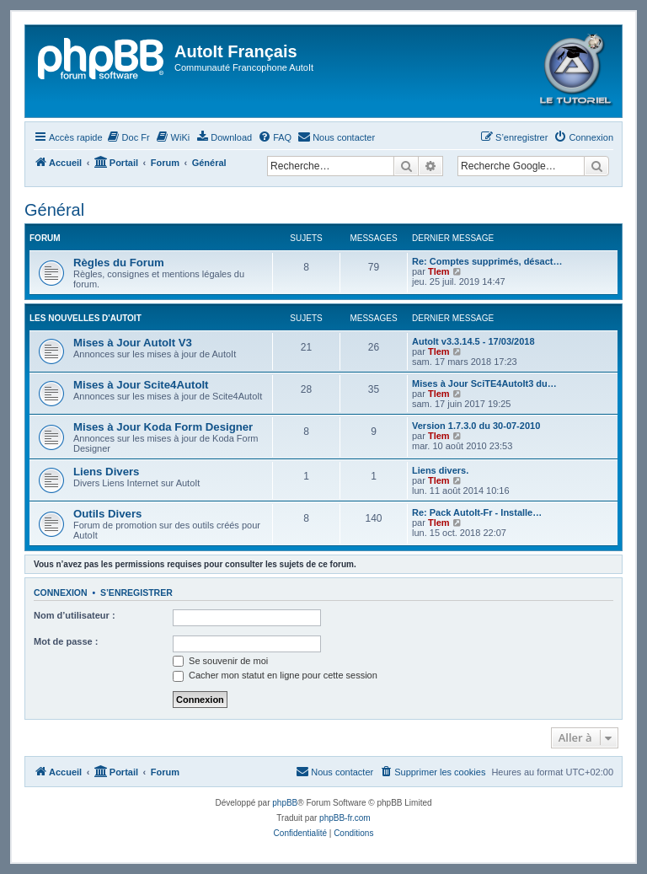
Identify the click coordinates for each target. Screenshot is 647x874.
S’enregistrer (136, 592)
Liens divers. (440, 470)
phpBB (284, 802)
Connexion (61, 592)
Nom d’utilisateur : (74, 615)
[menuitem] (128, 137)
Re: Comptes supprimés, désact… (487, 261)
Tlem (439, 271)
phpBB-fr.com (345, 818)
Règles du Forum (118, 262)
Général (54, 210)
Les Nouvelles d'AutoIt (85, 318)
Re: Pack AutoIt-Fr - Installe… (477, 512)
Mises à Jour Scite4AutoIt (141, 384)
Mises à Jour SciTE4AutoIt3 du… (484, 383)
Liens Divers (106, 471)
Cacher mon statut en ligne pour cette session (275, 675)
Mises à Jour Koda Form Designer (163, 427)
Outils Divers (107, 513)
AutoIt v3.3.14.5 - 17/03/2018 (473, 341)
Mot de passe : (66, 641)
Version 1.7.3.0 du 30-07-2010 (476, 426)
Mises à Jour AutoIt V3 (132, 342)
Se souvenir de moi (220, 661)
